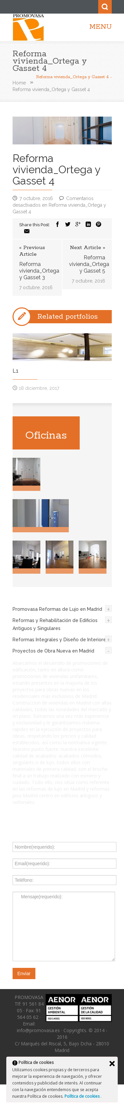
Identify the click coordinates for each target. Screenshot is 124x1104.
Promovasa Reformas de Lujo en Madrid (57, 609)
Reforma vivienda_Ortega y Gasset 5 (87, 264)
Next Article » (87, 247)
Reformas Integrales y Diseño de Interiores (60, 639)
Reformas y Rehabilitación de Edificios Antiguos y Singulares (55, 624)
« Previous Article (32, 251)
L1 (16, 371)
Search (105, 7)
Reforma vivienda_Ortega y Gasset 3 (37, 271)
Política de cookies (82, 1096)
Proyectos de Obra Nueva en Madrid (53, 651)
